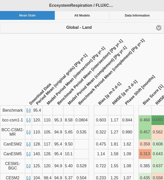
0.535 (81, 132)
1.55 (114, 166)
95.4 (58, 144)
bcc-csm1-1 (12, 120)
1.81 (114, 144)
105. (48, 132)
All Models (82, 15)
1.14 (101, 154)
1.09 (127, 154)
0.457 (145, 132)
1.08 (127, 166)
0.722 (101, 166)
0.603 (101, 120)
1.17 (114, 120)
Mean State (27, 15)
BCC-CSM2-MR (13, 132)
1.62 (127, 144)
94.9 (58, 132)
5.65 (68, 132)
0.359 (145, 144)
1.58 (114, 154)
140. (37, 154)
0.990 (127, 132)
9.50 (68, 144)
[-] (28, 110)
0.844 (127, 120)
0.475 (101, 144)
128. (37, 144)
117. (48, 144)
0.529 (81, 166)
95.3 (58, 120)
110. (48, 120)
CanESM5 (13, 154)
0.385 (145, 166)
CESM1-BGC (12, 165)
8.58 (68, 120)
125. (37, 166)
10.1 (68, 154)
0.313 (145, 154)
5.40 (68, 166)
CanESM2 (13, 144)
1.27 (114, 132)
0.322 (101, 132)
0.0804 (81, 120)
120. (37, 120)
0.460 (145, 120)
